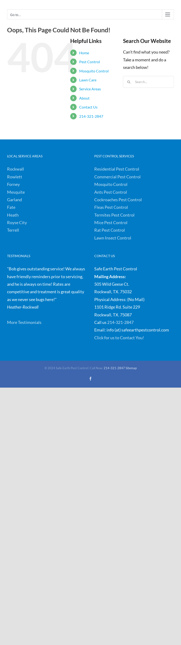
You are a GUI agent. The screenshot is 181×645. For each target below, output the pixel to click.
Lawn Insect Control (112, 237)
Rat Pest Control (109, 230)
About (84, 98)
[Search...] (148, 82)
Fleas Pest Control (111, 207)
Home (84, 52)
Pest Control (89, 61)
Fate (11, 207)
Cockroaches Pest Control (118, 199)
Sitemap (131, 368)
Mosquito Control (94, 71)
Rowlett (14, 176)
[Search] (129, 82)
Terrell (13, 230)
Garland (14, 199)
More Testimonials (24, 322)
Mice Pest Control (111, 222)
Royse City (17, 222)
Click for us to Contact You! (119, 337)
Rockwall (15, 169)
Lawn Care (87, 80)
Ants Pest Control (110, 192)
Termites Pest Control (114, 215)
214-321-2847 (91, 116)
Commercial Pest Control (117, 176)
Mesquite (16, 192)
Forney (13, 184)
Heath (13, 215)
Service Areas (90, 89)
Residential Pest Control (116, 169)
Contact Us (88, 107)
